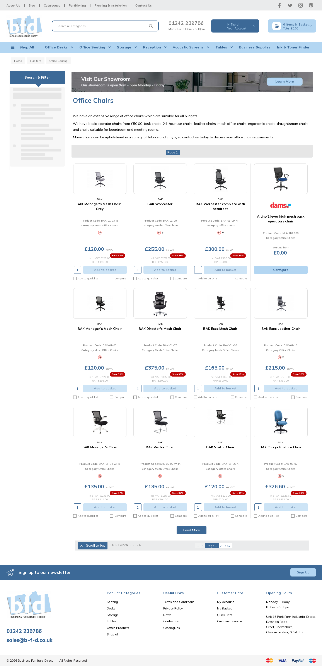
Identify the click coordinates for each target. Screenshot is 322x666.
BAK (99, 199)
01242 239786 (186, 23)
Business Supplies (255, 47)
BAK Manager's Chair (99, 447)
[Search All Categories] (105, 26)
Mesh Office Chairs (106, 225)
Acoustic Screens (188, 47)
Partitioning (77, 5)
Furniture (35, 60)
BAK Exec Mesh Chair (220, 329)
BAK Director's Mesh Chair (160, 329)
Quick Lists (224, 615)
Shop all (112, 634)
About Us (13, 5)
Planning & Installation (111, 5)
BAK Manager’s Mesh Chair (100, 329)
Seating (112, 602)
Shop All (26, 47)
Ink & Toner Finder (293, 47)
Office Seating (92, 47)
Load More (191, 530)
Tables (221, 47)
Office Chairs (227, 225)
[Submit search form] (151, 26)
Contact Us (143, 5)
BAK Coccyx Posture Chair (281, 447)
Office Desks (56, 47)
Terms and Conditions (178, 602)
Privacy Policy (173, 608)
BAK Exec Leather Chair (280, 329)
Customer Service (229, 621)
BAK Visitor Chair (160, 447)
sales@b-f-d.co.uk (30, 640)
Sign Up (303, 572)
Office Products (118, 628)
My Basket (224, 608)
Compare (118, 278)
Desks (111, 608)
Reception (152, 47)
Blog (32, 5)
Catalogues (52, 5)
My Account (225, 602)
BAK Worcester (160, 204)
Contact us (171, 621)
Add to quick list (85, 278)
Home (18, 60)
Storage (124, 47)
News (167, 615)
